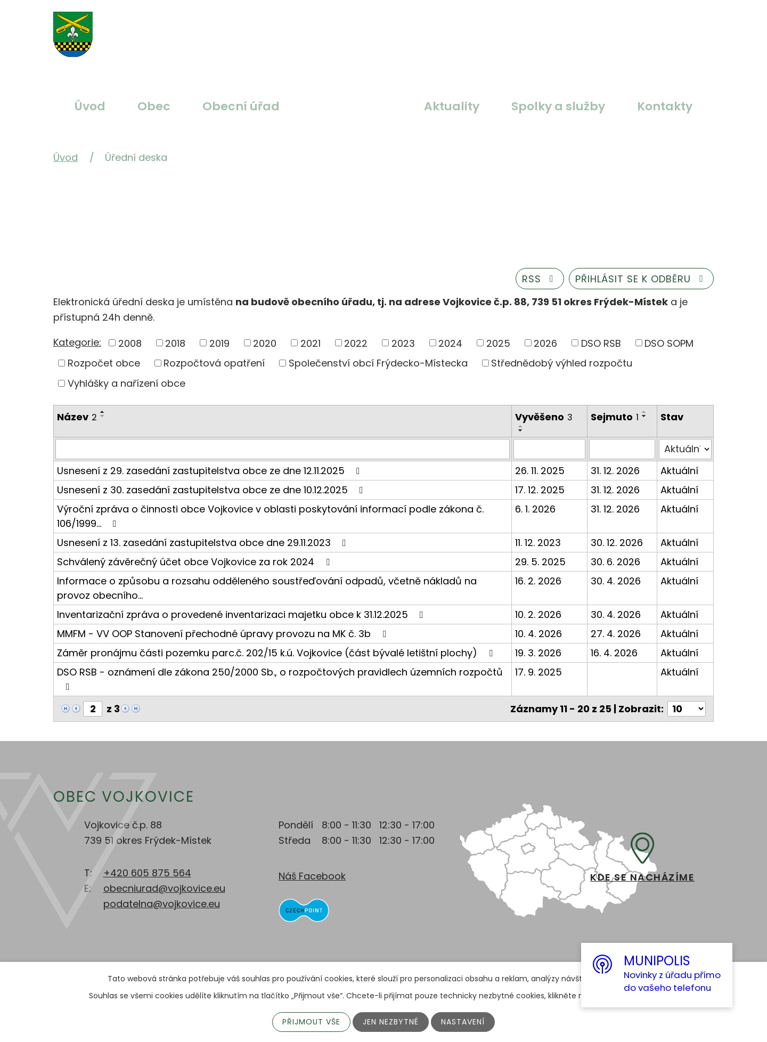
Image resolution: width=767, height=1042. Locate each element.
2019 (219, 342)
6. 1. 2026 (535, 509)
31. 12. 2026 (615, 470)
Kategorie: (77, 342)
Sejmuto (615, 417)
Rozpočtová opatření (214, 363)
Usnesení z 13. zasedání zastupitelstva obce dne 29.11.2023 (203, 542)
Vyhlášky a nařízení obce (126, 383)
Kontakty (664, 106)
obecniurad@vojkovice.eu (164, 888)
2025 (498, 342)
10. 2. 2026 (538, 614)
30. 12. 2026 (617, 542)
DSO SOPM (668, 342)
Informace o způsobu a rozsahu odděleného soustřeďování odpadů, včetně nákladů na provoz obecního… (267, 588)
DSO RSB (601, 342)
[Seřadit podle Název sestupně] (103, 416)
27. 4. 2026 (616, 633)
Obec (153, 106)
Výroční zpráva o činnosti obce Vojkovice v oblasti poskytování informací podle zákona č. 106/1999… (270, 516)
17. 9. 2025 (538, 672)
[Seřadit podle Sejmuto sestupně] (644, 416)
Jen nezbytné (391, 1021)
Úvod (90, 106)
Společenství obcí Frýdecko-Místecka (378, 363)
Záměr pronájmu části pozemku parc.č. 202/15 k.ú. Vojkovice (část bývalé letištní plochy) (277, 653)
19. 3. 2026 (538, 653)
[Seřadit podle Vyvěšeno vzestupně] (521, 426)
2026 (545, 342)
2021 (310, 342)
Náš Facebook (312, 876)
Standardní (366, 28)
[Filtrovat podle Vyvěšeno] (549, 449)
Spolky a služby (558, 106)
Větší (341, 28)
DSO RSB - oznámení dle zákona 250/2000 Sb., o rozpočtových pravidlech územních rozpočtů (280, 678)
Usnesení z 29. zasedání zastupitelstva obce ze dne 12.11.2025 (210, 470)
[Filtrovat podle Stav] (685, 449)
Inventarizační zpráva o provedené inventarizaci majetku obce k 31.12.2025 (242, 614)
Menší (391, 28)
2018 (175, 342)
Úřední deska (352, 106)
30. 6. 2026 (615, 561)
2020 (264, 342)
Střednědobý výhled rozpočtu (561, 363)
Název (77, 417)
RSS (540, 279)
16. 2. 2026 (538, 581)
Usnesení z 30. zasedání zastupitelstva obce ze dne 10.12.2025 (212, 489)
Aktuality (451, 106)
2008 (130, 342)
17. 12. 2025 (540, 489)
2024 (450, 342)
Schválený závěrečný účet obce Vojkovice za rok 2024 (195, 561)
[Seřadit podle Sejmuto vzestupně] (644, 412)
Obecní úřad (241, 106)
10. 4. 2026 (538, 633)
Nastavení (463, 1021)
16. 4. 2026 (614, 653)
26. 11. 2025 (540, 470)
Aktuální (679, 470)
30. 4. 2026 (616, 581)
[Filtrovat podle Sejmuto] (622, 449)
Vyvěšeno (544, 417)
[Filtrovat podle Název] (282, 449)
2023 (403, 342)
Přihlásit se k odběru (641, 279)
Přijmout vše (311, 1021)
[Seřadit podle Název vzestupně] (103, 412)
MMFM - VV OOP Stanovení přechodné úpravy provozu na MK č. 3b (223, 633)
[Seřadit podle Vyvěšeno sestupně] (521, 430)
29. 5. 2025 (540, 561)
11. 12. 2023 (538, 542)
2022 (356, 342)
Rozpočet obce (104, 363)
